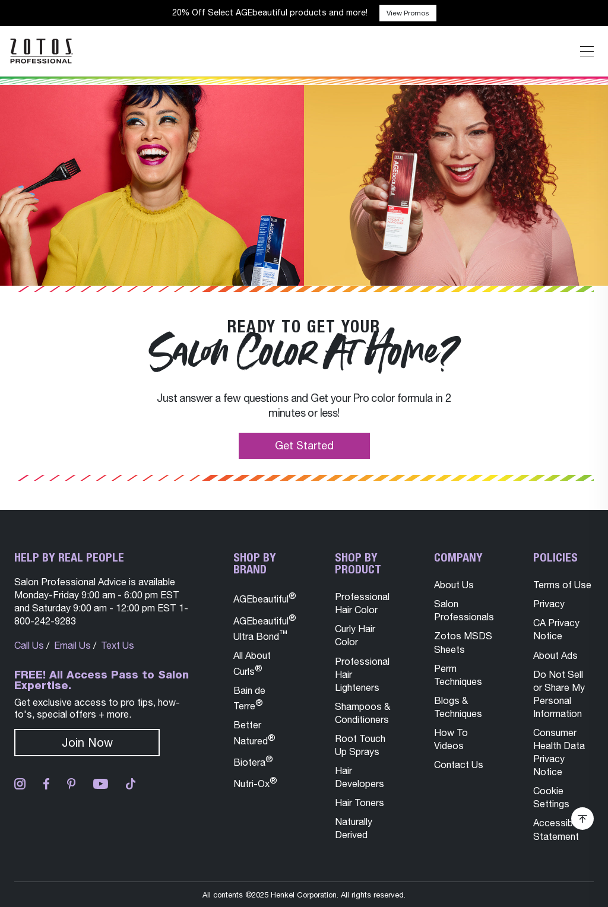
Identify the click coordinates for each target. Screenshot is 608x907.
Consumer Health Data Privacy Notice (559, 752)
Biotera (253, 761)
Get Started (304, 445)
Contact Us (458, 764)
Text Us (117, 645)
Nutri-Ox (255, 782)
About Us (454, 584)
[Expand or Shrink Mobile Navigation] (587, 51)
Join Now (87, 742)
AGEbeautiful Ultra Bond (264, 627)
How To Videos (451, 739)
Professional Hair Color (362, 603)
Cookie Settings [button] (551, 797)
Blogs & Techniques (458, 707)
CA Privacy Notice (556, 629)
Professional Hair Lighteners (362, 674)
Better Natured (254, 732)
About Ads (555, 655)
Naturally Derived (353, 828)
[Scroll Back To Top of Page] (582, 818)
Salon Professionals (464, 610)
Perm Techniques (458, 675)
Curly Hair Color (355, 635)
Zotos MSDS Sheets (463, 642)
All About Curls (252, 663)
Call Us (29, 645)
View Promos (408, 13)
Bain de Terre (249, 698)
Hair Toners (359, 802)
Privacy (549, 603)
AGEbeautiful (264, 597)
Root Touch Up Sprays (360, 745)
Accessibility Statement (560, 829)
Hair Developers (359, 777)
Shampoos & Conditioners (362, 713)
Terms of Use (562, 584)
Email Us (72, 645)
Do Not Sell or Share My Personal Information (559, 694)
